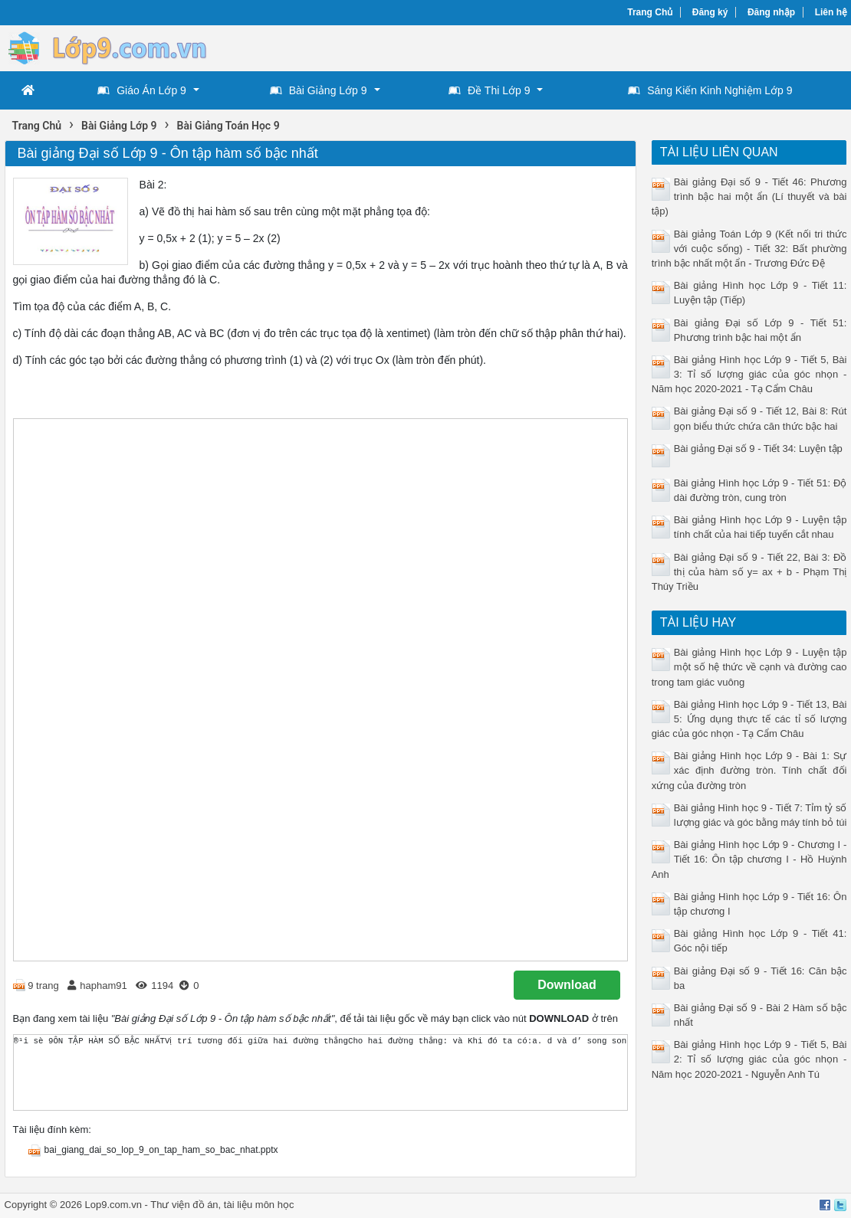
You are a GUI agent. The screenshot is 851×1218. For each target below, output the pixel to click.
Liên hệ (831, 12)
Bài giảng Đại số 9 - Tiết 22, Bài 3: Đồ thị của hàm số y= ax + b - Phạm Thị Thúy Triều (749, 572)
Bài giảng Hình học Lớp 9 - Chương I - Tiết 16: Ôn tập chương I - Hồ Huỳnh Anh (749, 859)
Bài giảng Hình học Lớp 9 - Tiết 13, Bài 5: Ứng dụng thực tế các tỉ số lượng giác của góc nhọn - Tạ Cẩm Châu (749, 719)
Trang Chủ (649, 12)
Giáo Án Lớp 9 (141, 90)
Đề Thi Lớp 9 (489, 90)
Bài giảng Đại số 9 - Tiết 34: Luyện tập (758, 448)
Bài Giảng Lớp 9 (318, 90)
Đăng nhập (771, 12)
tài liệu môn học (259, 1204)
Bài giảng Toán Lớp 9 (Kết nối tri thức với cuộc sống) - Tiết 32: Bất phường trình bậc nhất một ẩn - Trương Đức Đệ (749, 248)
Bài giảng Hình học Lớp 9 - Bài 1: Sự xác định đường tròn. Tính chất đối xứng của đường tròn (749, 770)
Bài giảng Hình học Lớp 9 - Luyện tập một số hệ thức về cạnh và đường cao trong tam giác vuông (749, 667)
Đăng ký (710, 12)
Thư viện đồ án (184, 1204)
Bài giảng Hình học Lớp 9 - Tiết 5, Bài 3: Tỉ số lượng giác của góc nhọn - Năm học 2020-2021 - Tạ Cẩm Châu (749, 374)
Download (566, 984)
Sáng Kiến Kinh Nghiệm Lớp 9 (710, 90)
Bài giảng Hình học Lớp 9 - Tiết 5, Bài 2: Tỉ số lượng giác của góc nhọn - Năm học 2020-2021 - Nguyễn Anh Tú (749, 1059)
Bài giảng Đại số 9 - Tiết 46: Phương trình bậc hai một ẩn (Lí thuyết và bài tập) (749, 196)
